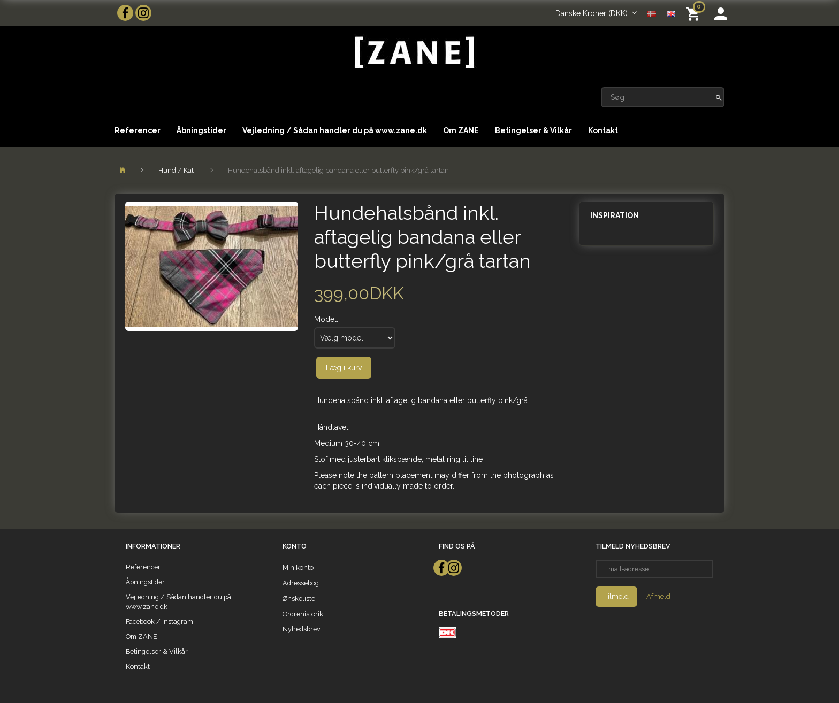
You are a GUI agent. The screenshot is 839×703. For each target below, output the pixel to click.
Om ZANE (461, 130)
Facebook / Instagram (159, 621)
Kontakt (603, 130)
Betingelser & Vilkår (533, 130)
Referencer (138, 130)
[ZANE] (413, 52)
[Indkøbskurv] (695, 13)
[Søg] (719, 97)
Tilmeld (616, 596)
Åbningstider (201, 130)
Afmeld (658, 596)
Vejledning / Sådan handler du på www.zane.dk (334, 130)
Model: (326, 319)
